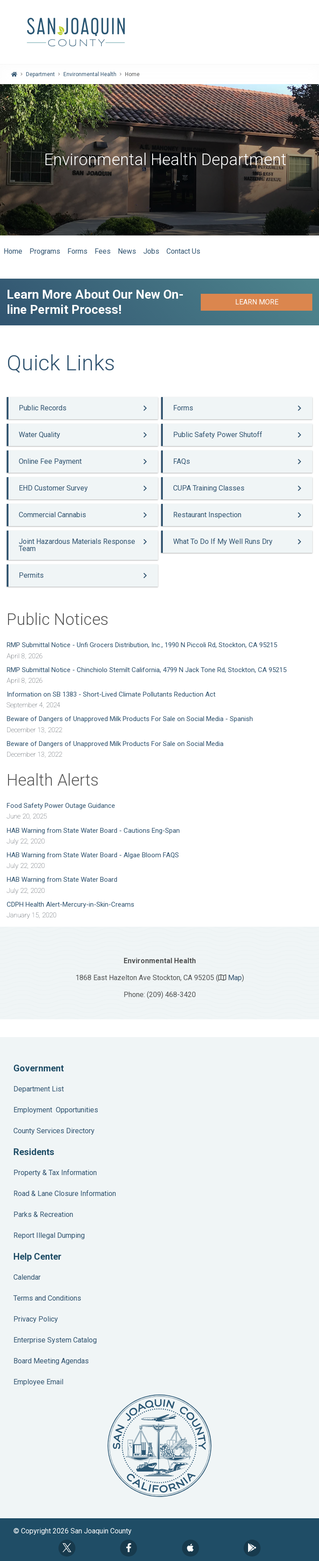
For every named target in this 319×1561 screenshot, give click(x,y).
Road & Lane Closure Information (64, 1193)
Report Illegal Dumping (49, 1235)
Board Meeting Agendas (51, 1361)
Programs (44, 251)
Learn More (256, 302)
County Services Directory (54, 1131)
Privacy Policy (35, 1319)
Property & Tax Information (55, 1172)
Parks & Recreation (43, 1214)
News (127, 251)
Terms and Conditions (47, 1298)
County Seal (159, 1446)
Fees (103, 251)
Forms (77, 251)
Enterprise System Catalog (55, 1340)
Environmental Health (89, 74)
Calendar (27, 1277)
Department (40, 74)
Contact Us (183, 251)
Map (235, 977)
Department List (38, 1089)
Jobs (151, 251)
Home (13, 251)
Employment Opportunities (55, 1110)
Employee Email (38, 1382)
